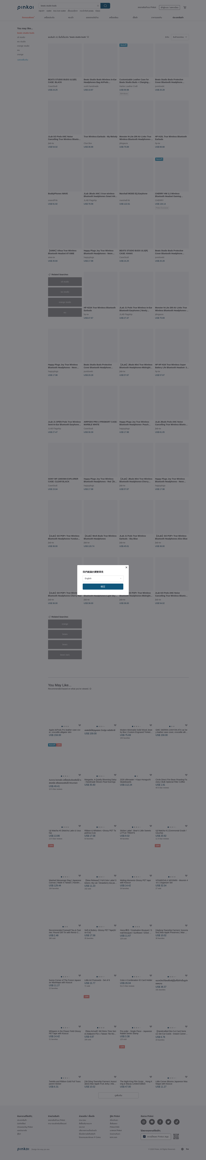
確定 (103, 586)
